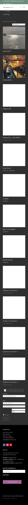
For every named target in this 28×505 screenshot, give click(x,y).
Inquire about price (7, 140)
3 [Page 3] (8, 390)
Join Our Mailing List (9, 468)
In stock (7, 415)
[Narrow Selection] (14, 403)
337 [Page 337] (17, 390)
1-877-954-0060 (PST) (8, 438)
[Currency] (14, 396)
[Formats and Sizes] (14, 406)
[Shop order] (18, 24)
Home (4, 11)
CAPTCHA (6, 475)
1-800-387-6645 (7, 1)
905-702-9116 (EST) (8, 432)
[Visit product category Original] (14, 97)
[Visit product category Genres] (14, 68)
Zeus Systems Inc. (12, 498)
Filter (6, 419)
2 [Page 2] (6, 390)
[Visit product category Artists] (14, 40)
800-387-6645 (6, 434)
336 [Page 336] (14, 390)
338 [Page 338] (20, 390)
